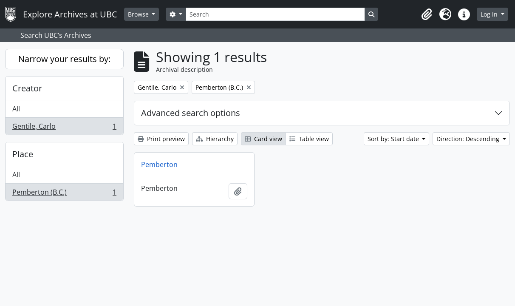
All (16, 108)
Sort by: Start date (394, 139)
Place (22, 154)
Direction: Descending (468, 139)
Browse (139, 14)
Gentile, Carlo (64, 128)
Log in (490, 14)
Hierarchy (215, 139)
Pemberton (159, 164)
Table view (309, 139)
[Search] (275, 14)
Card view (263, 139)
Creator (27, 88)
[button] (426, 14)
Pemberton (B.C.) (64, 194)
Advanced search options (190, 113)
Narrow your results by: (64, 59)
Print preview (161, 139)
